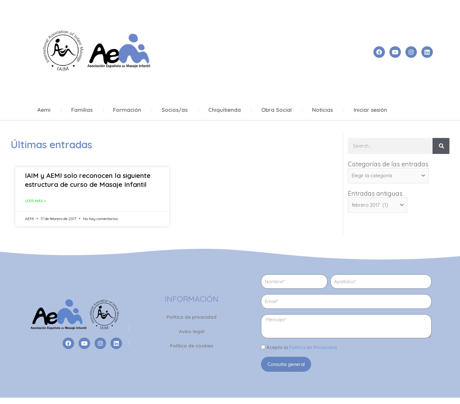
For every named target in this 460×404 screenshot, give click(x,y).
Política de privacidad (191, 317)
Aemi (43, 110)
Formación (127, 110)
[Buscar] (441, 146)
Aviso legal (191, 331)
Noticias (322, 110)
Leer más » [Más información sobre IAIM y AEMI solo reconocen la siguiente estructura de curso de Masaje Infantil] (35, 200)
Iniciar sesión (370, 110)
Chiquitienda (224, 110)
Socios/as (175, 110)
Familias (82, 110)
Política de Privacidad (313, 347)
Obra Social (276, 110)
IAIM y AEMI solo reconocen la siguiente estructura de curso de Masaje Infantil (87, 179)
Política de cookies (191, 346)
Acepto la (301, 347)
